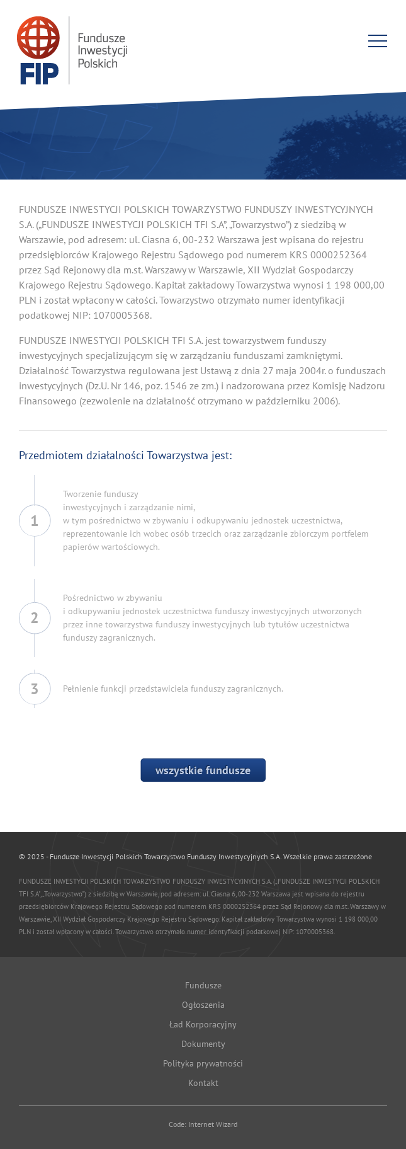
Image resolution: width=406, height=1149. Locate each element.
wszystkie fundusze (203, 770)
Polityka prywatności (203, 1063)
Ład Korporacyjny (203, 1024)
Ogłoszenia (203, 1004)
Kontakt (203, 1083)
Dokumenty (203, 1043)
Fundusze (203, 985)
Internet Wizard (212, 1124)
